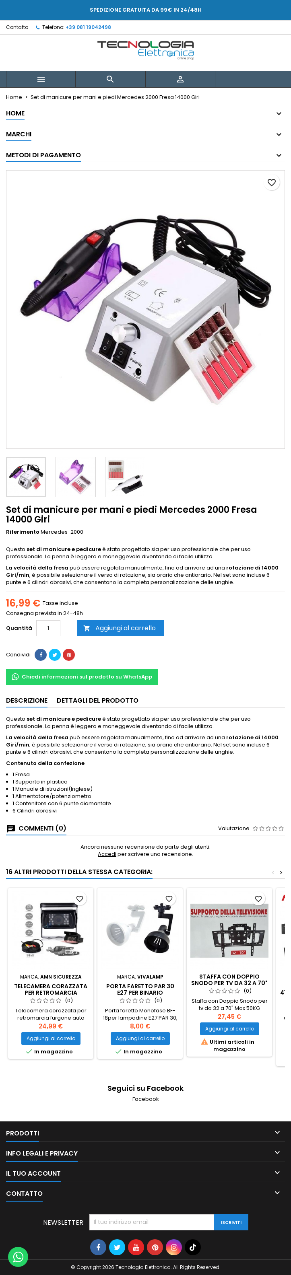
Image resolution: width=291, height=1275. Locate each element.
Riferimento (22, 532)
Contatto (17, 27)
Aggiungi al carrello (119, 628)
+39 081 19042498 (88, 27)
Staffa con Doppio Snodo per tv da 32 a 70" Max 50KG (229, 983)
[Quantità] (48, 628)
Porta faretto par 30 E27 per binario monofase (140, 992)
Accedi (107, 854)
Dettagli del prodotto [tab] (97, 700)
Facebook (145, 1099)
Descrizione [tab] (26, 700)
